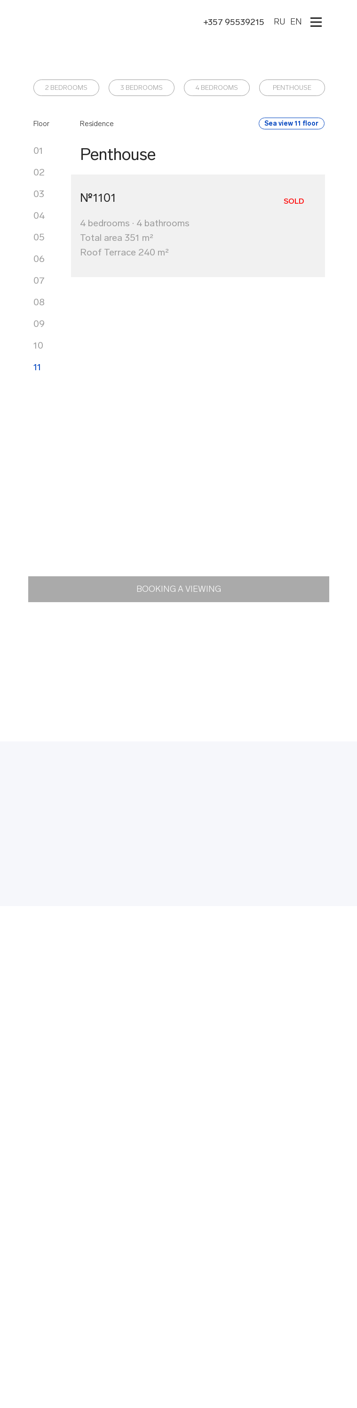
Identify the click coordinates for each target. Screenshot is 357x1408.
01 (38, 150)
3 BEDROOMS (141, 88)
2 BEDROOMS (66, 88)
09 (39, 323)
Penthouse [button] (118, 154)
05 (39, 237)
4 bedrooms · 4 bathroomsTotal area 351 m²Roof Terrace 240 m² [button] (135, 237)
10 (38, 345)
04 (39, 215)
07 (39, 280)
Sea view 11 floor (291, 123)
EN (296, 21)
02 (39, 172)
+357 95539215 (233, 22)
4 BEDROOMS (217, 88)
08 (39, 302)
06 (39, 258)
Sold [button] (294, 201)
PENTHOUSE (292, 88)
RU (279, 21)
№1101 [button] (98, 198)
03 (38, 193)
